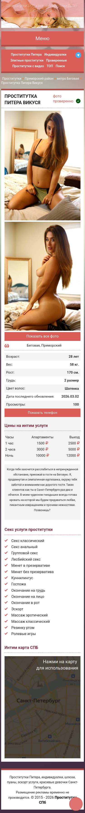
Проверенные (56, 60)
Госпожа (18, 584)
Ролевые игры (23, 634)
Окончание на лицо (27, 596)
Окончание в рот (25, 603)
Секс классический (27, 541)
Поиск (60, 66)
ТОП (50, 66)
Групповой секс (24, 553)
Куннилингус (22, 578)
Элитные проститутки (26, 60)
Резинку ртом (22, 628)
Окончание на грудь (28, 590)
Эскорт (17, 609)
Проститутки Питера (26, 54)
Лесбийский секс (26, 559)
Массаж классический (30, 621)
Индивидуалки (55, 54)
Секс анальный (24, 547)
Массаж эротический (29, 615)
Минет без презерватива (32, 572)
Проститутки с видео (28, 66)
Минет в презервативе (30, 565)
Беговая (33, 345)
